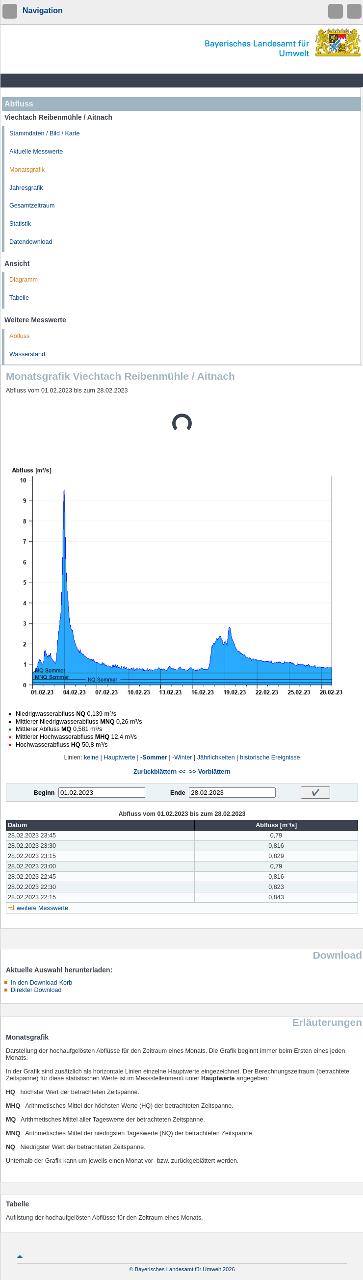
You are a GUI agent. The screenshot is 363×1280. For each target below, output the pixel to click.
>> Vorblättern (209, 771)
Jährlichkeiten (216, 757)
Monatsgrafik (27, 169)
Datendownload (30, 241)
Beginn (44, 792)
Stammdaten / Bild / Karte (44, 133)
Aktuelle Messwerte (36, 151)
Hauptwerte (119, 757)
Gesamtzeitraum (31, 205)
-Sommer (153, 757)
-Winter (182, 757)
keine (91, 757)
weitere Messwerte (42, 908)
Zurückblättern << (159, 771)
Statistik (20, 223)
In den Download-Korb (41, 982)
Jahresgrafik (26, 187)
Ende (177, 792)
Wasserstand (27, 354)
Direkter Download (36, 990)
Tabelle (19, 297)
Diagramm (23, 279)
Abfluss (19, 336)
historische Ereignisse (270, 757)
